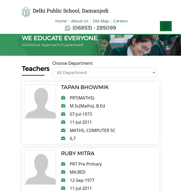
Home (61, 20)
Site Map (100, 20)
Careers (120, 20)
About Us (79, 20)
